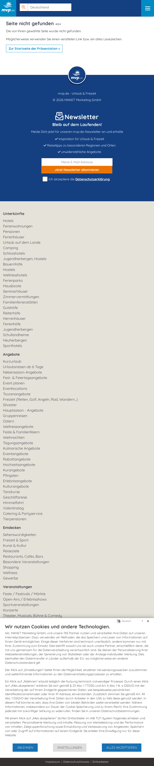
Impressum (53, 762)
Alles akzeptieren (121, 747)
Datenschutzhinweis (76, 762)
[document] (77, 683)
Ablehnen (25, 747)
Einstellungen (70, 747)
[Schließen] (148, 621)
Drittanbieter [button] (100, 762)
